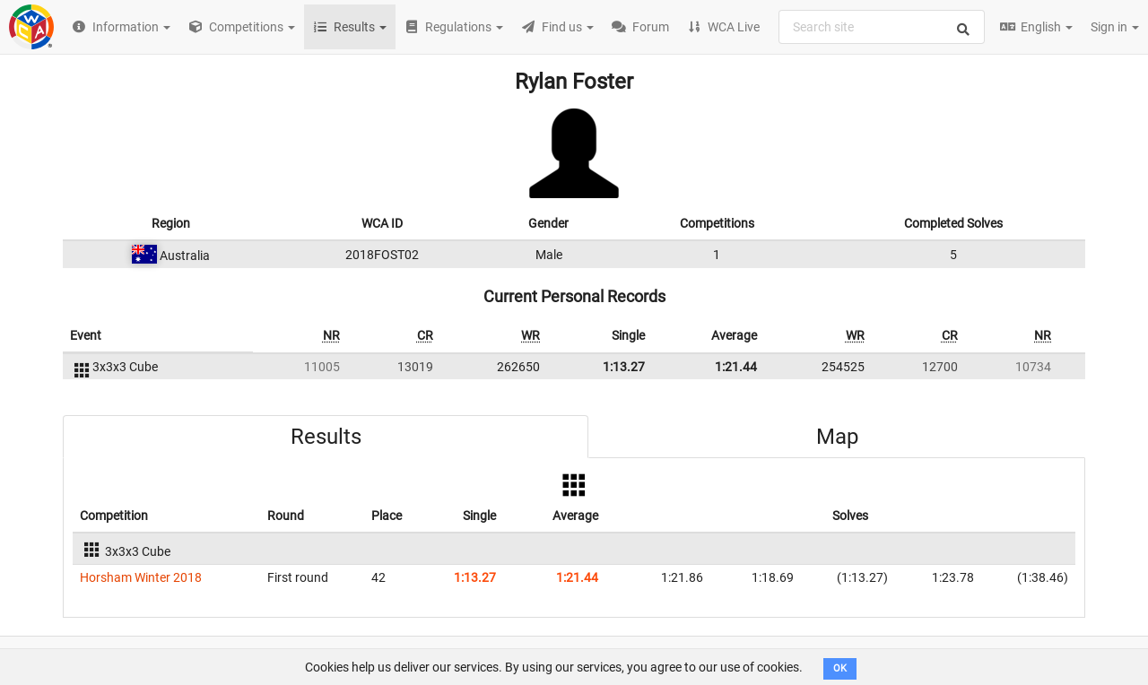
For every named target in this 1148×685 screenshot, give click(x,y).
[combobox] (881, 27)
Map (837, 436)
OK (840, 668)
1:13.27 (624, 367)
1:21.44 (736, 367)
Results (326, 436)
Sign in (1115, 27)
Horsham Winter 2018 (141, 577)
